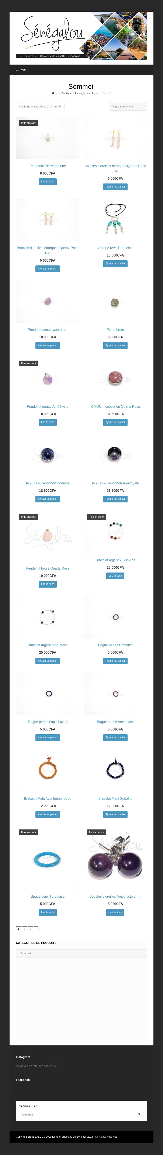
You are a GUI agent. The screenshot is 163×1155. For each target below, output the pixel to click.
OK (140, 1114)
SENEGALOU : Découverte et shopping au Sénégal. (57, 1136)
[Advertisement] (81, 1002)
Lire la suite (47, 181)
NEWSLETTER (28, 1105)
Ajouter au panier (115, 186)
